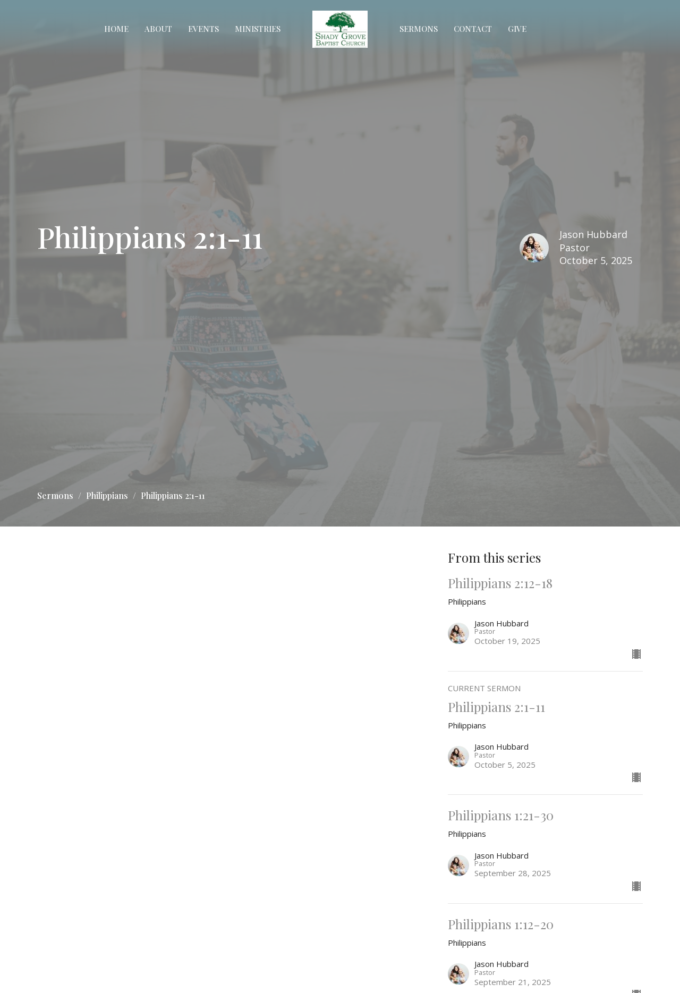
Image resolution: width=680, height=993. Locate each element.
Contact (473, 28)
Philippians (107, 495)
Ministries (257, 28)
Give (517, 28)
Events (203, 28)
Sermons (419, 28)
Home (116, 28)
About (158, 28)
